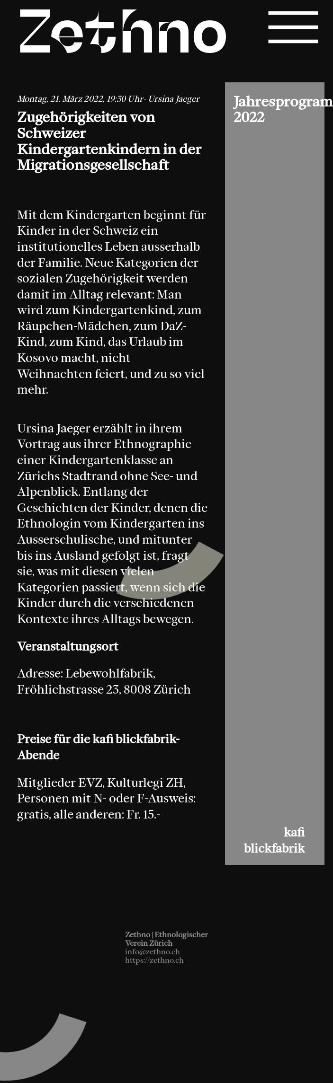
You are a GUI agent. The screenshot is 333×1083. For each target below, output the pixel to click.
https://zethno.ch (154, 960)
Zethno (123, 36)
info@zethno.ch (152, 951)
